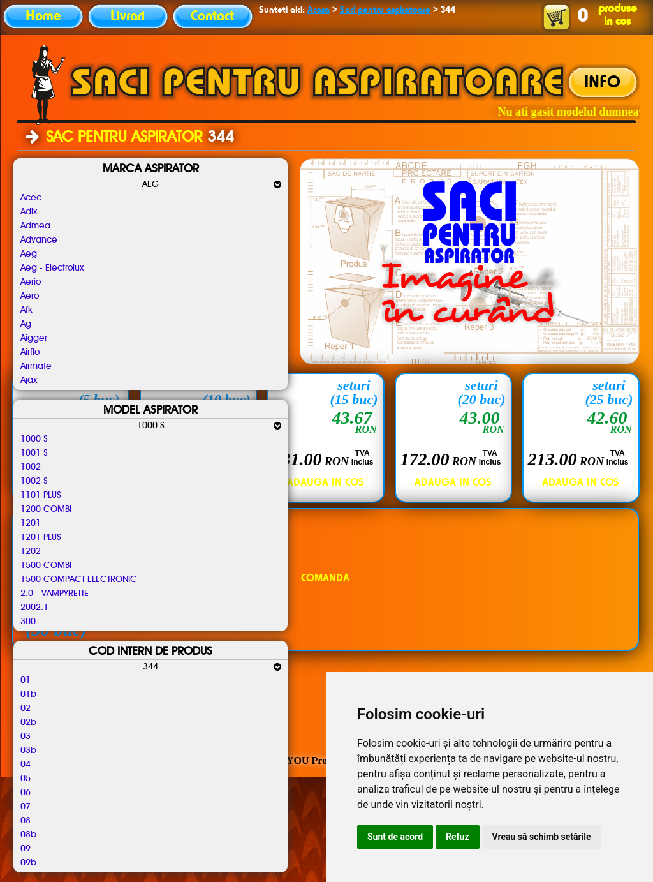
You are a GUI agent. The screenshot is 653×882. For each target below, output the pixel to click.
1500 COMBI (45, 565)
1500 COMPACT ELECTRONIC (78, 579)
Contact (212, 16)
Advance (38, 239)
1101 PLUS (40, 495)
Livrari (127, 16)
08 (25, 820)
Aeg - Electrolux (52, 268)
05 (25, 778)
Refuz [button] (457, 837)
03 (25, 736)
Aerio (30, 282)
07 (25, 806)
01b (28, 694)
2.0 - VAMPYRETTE (54, 593)
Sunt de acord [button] (395, 837)
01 (25, 680)
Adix (28, 211)
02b (28, 722)
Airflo (30, 352)
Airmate (36, 366)
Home (43, 16)
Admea (35, 225)
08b (28, 834)
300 (28, 621)
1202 (30, 551)
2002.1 (34, 607)
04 (25, 764)
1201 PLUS (40, 537)
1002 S (34, 481)
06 (25, 792)
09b (28, 862)
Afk (26, 310)
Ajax (28, 380)
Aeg (28, 254)
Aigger (33, 338)
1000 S (34, 439)
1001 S (34, 453)
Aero (29, 296)
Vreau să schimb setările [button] (541, 837)
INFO (602, 83)
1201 (30, 523)
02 (25, 708)
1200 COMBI (45, 509)
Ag (25, 324)
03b (28, 750)
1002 (30, 467)
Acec (30, 197)
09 (25, 848)
